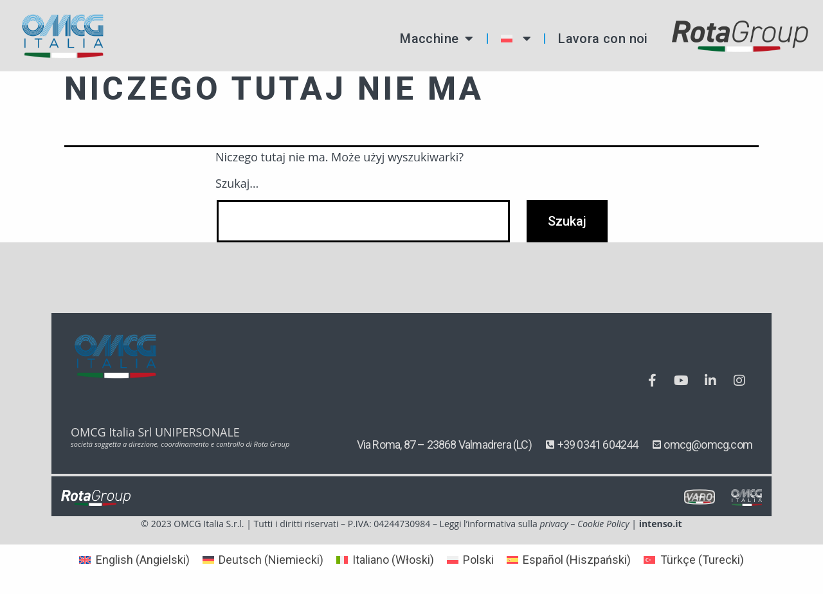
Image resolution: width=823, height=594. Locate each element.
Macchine (437, 38)
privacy (553, 524)
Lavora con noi (603, 38)
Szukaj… (236, 183)
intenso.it (660, 524)
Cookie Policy (603, 524)
